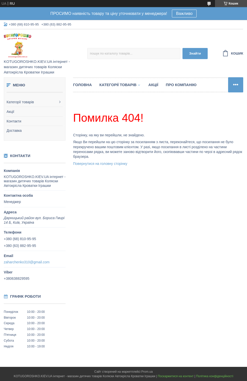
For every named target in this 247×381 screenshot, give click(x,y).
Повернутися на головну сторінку (100, 164)
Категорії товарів (20, 102)
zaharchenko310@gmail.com (27, 262)
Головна (82, 85)
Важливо (184, 13)
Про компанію (181, 85)
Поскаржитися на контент (176, 376)
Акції (10, 112)
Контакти (14, 121)
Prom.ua (147, 371)
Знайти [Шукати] (195, 53)
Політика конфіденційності (214, 376)
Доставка (14, 131)
